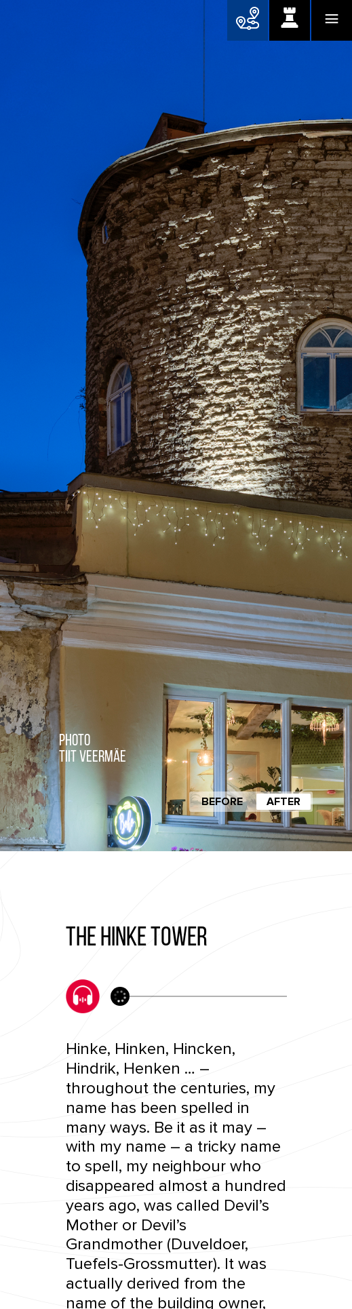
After (283, 801)
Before (222, 801)
